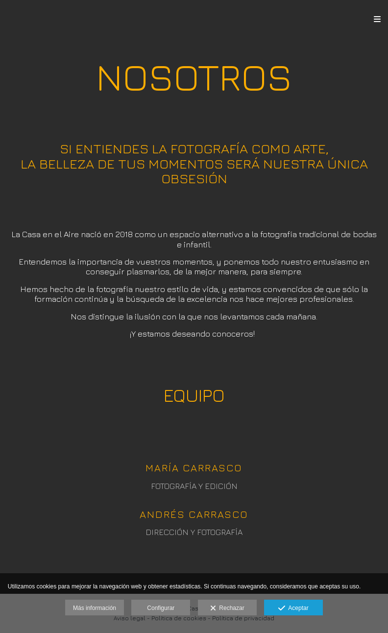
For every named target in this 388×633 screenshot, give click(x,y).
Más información (94, 608)
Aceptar (293, 608)
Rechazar (227, 608)
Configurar (160, 608)
